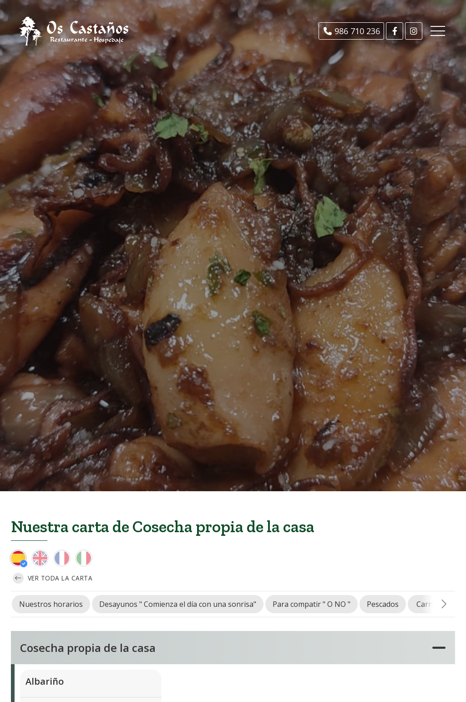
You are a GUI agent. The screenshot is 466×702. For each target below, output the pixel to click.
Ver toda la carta (52, 578)
